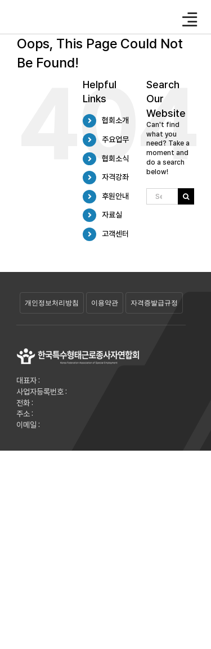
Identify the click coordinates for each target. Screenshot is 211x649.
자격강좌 (115, 177)
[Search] (186, 196)
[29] (78, 351)
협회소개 (115, 120)
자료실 (112, 214)
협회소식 (115, 158)
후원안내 (115, 196)
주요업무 (115, 139)
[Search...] (162, 196)
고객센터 (115, 233)
